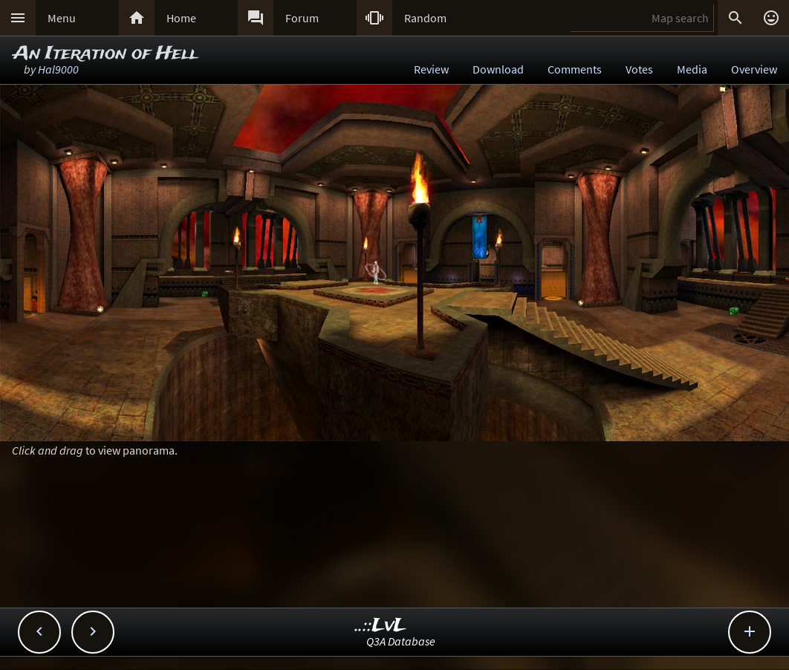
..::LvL (381, 626)
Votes (639, 69)
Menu (62, 17)
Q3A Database (400, 641)
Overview (754, 69)
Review (431, 69)
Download (498, 69)
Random (425, 17)
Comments (575, 69)
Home (181, 17)
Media (692, 69)
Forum (302, 17)
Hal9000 (58, 69)
